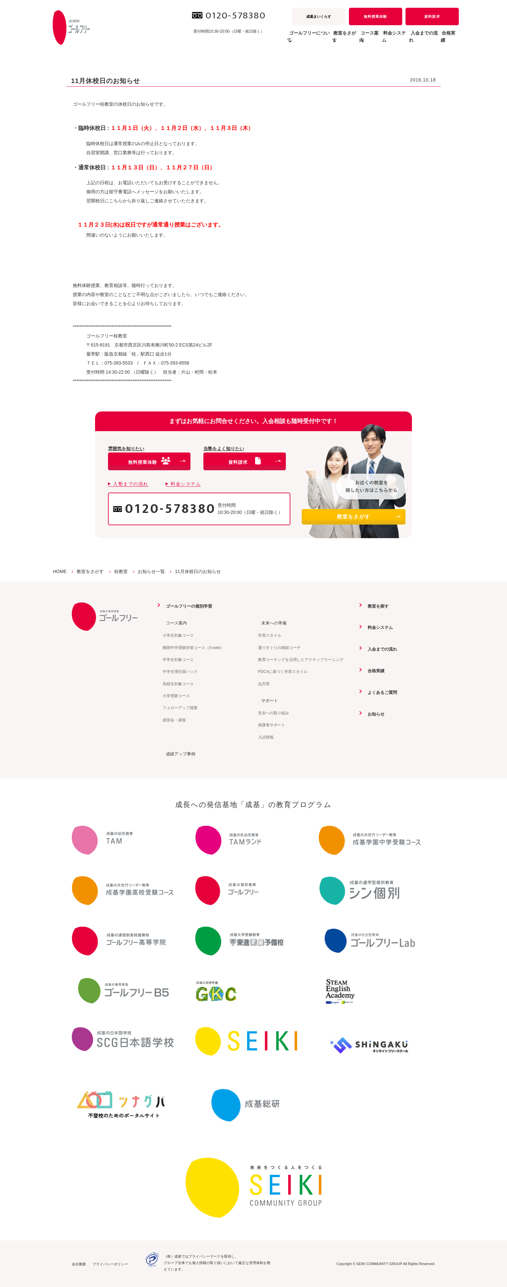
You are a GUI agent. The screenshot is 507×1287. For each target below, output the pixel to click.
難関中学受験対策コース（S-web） (193, 647)
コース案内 (174, 622)
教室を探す (375, 606)
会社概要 (79, 1264)
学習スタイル (269, 635)
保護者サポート (271, 724)
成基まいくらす (318, 16)
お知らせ (373, 713)
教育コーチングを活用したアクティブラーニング (300, 659)
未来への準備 (271, 622)
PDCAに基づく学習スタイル (282, 671)
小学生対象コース (178, 635)
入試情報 (266, 736)
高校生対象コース (178, 683)
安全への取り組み (273, 712)
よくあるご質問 (380, 691)
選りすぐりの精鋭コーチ (279, 647)
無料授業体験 (375, 16)
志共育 (264, 683)
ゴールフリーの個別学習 (187, 606)
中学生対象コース (178, 659)
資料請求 (432, 16)
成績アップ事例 (178, 753)
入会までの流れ (410, 40)
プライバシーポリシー (110, 1264)
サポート (267, 700)
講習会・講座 (174, 720)
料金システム (371, 40)
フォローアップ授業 (180, 708)
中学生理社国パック (180, 671)
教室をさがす (368, 516)
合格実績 (445, 40)
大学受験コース (176, 695)
